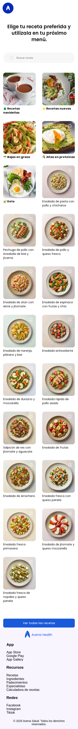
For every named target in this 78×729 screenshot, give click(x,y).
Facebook (13, 705)
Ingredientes (15, 679)
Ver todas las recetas (39, 623)
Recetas (12, 675)
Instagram (13, 709)
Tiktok (10, 712)
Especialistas (15, 686)
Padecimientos (17, 682)
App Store (13, 652)
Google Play (15, 656)
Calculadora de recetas (23, 689)
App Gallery (14, 659)
